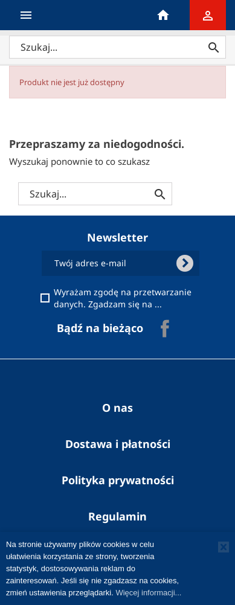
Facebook (165, 328)
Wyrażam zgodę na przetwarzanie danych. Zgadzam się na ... (124, 298)
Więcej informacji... (148, 592)
